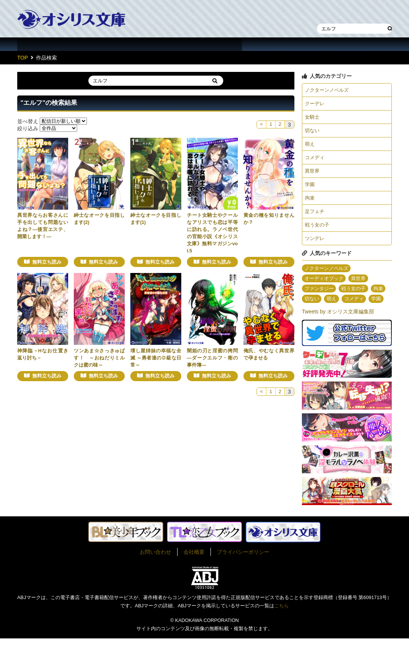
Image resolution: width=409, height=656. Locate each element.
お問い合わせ (155, 570)
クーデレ (315, 104)
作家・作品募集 (354, 44)
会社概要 (194, 570)
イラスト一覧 (204, 44)
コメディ (315, 160)
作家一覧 (129, 44)
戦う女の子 (318, 230)
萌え (310, 146)
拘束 (310, 202)
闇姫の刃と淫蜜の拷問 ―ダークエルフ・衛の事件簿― (212, 358)
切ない (313, 132)
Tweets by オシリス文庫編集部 (338, 329)
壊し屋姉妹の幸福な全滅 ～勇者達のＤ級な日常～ (155, 358)
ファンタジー (320, 295)
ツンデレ (315, 244)
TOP (22, 58)
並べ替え (27, 121)
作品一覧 (54, 44)
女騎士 (313, 118)
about (279, 44)
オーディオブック (325, 285)
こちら (281, 623)
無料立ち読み (47, 262)
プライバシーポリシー (243, 570)
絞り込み (27, 128)
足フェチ (315, 216)
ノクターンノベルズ (328, 90)
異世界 (313, 174)
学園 (310, 188)
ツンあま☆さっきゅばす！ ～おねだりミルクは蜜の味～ (99, 358)
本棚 (343, 12)
